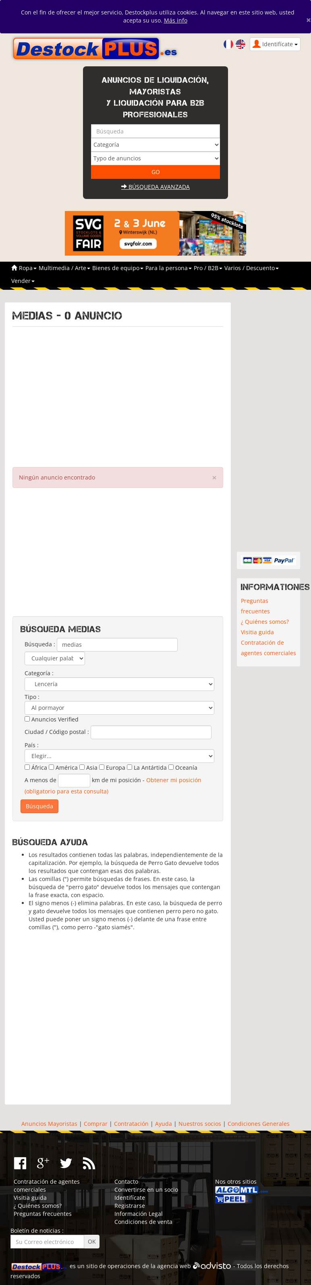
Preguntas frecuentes (255, 606)
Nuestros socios (199, 1123)
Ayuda (163, 1123)
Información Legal (138, 1213)
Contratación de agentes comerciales (268, 648)
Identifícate (129, 1197)
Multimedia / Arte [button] (64, 268)
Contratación (131, 1123)
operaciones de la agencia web (149, 1266)
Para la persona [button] (168, 268)
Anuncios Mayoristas (49, 1123)
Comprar (96, 1123)
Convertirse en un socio (146, 1189)
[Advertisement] (117, 395)
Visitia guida (257, 632)
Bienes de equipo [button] (117, 268)
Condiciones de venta (143, 1222)
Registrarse (129, 1205)
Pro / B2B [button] (208, 268)
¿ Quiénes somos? (265, 621)
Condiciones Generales (259, 1123)
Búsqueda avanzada (155, 187)
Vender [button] (23, 281)
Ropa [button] (28, 268)
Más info (175, 20)
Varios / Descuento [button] (251, 268)
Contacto (126, 1181)
